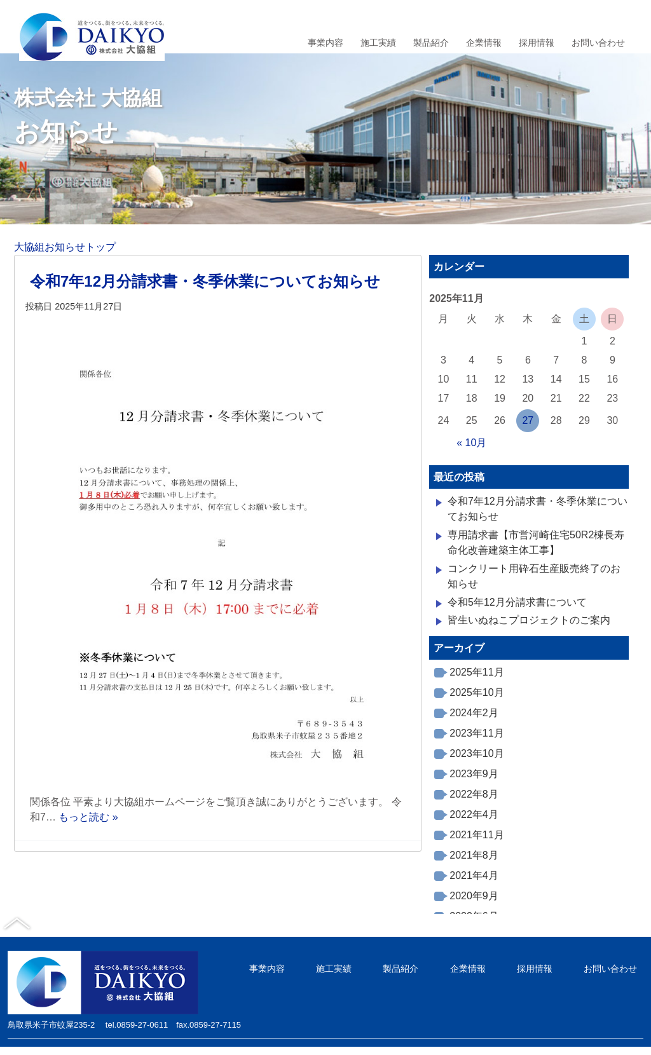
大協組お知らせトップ (65, 247)
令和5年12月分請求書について (517, 602)
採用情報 (536, 42)
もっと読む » (88, 817)
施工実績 (378, 42)
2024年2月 (473, 712)
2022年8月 (473, 794)
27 (527, 420)
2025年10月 (476, 692)
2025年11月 (476, 672)
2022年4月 (473, 814)
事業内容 (325, 42)
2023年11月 (476, 733)
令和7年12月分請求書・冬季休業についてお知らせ (205, 281)
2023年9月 (473, 773)
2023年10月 (476, 753)
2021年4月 (473, 875)
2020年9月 (473, 895)
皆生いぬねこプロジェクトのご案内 (529, 620)
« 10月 (471, 442)
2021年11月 (476, 834)
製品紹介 (431, 42)
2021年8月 (473, 855)
